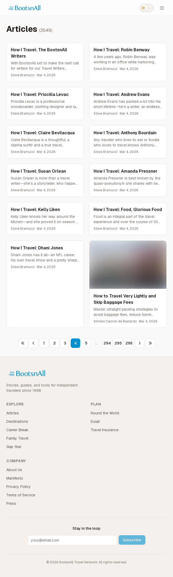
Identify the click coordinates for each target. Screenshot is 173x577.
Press (11, 503)
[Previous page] (33, 343)
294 (107, 343)
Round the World (105, 413)
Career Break (17, 429)
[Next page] (139, 343)
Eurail (95, 421)
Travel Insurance (105, 429)
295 (118, 343)
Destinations (17, 421)
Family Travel (17, 438)
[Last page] (150, 343)
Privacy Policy (18, 486)
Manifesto (14, 478)
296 (129, 343)
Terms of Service (20, 495)
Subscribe (132, 540)
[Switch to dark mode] (146, 8)
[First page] (23, 343)
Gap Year (14, 446)
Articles (12, 413)
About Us (14, 469)
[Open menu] (162, 8)
